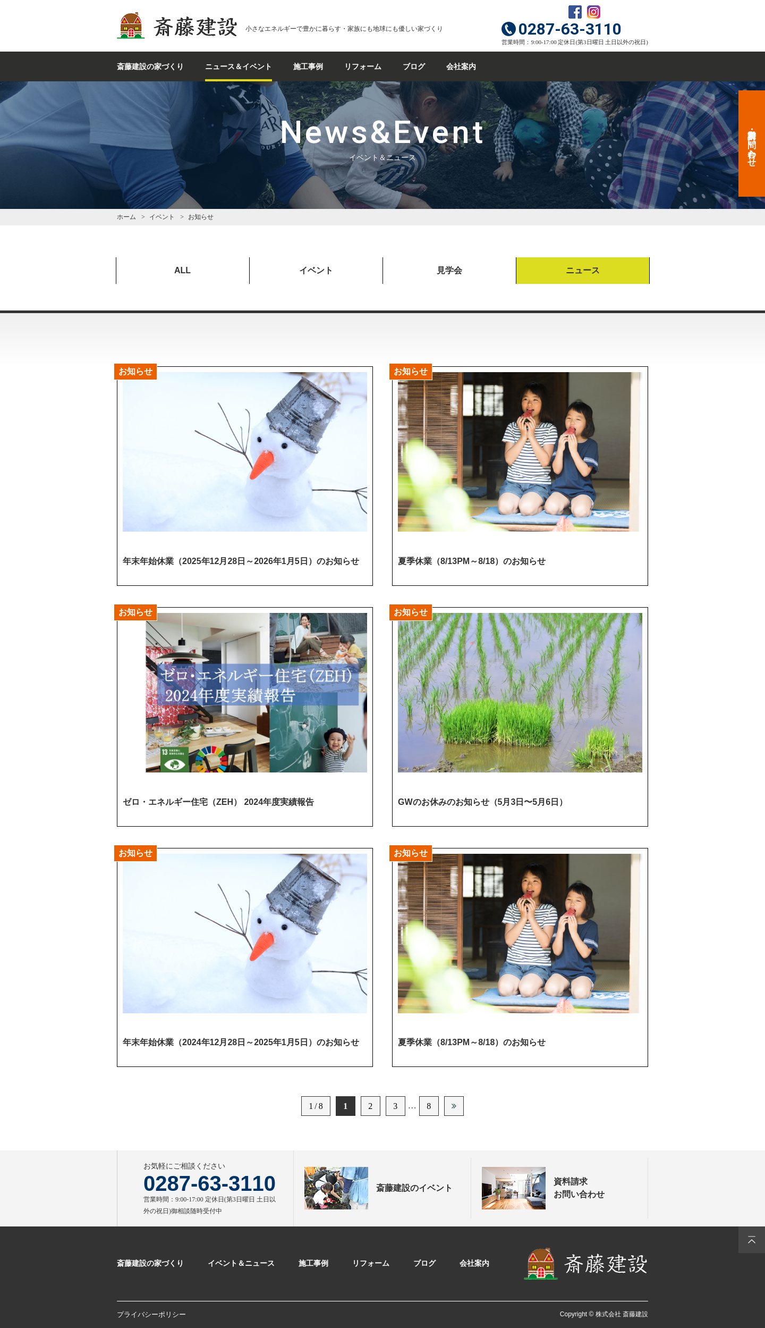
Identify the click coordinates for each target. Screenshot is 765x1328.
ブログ (414, 66)
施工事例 (308, 66)
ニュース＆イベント (238, 66)
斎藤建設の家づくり (150, 66)
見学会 (449, 270)
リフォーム (362, 66)
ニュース (583, 270)
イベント (316, 270)
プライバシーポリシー (151, 1314)
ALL (182, 270)
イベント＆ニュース (241, 1263)
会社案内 (461, 66)
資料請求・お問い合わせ (751, 143)
